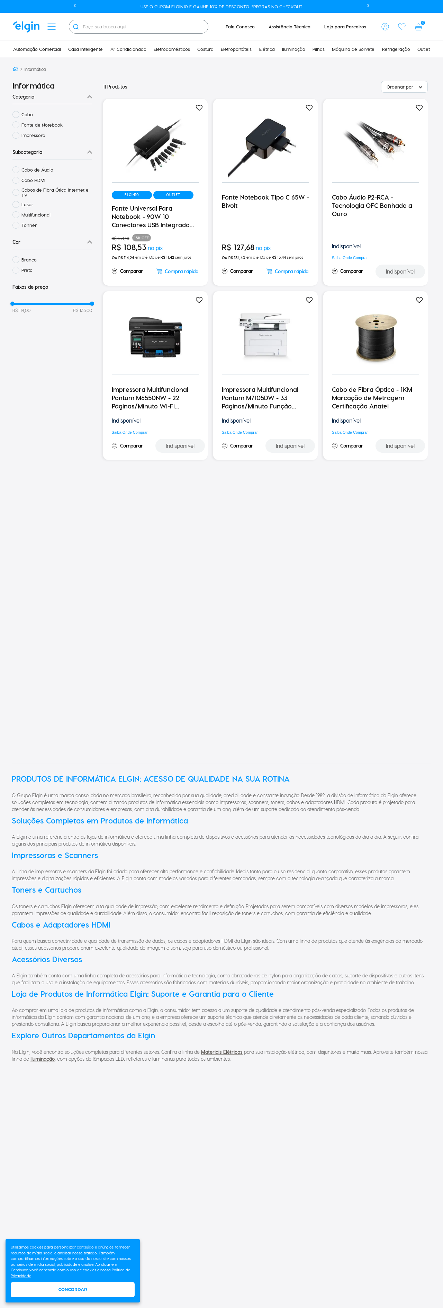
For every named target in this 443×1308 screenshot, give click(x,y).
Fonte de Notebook (42, 124)
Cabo (27, 114)
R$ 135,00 (82, 310)
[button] (51, 26)
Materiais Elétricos (222, 1052)
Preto (27, 270)
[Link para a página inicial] (15, 69)
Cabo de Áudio (37, 169)
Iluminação (42, 1059)
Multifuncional (36, 214)
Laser (27, 204)
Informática (35, 69)
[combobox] (138, 27)
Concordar (72, 1289)
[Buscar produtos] (75, 26)
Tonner (29, 225)
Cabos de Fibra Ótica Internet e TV (55, 192)
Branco (29, 259)
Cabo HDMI (33, 180)
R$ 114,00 (21, 310)
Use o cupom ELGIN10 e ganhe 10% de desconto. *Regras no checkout (221, 6)
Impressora (33, 135)
